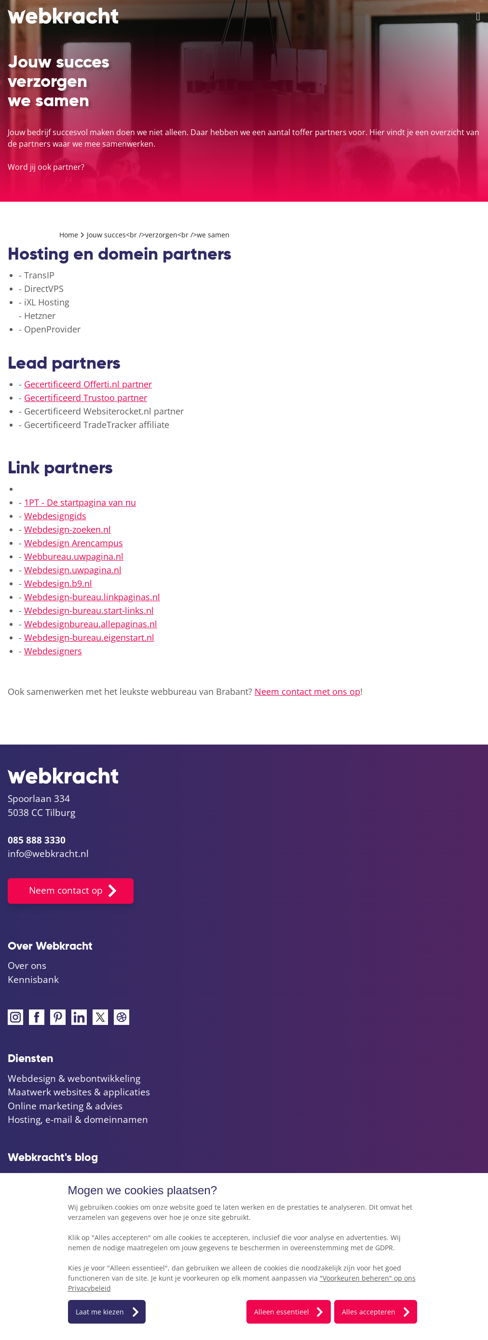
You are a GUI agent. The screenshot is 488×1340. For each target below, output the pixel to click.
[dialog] (244, 1256)
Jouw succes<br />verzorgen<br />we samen (158, 234)
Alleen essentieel (281, 1311)
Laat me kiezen (100, 1311)
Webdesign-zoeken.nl (67, 529)
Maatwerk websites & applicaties (79, 1092)
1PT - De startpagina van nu (80, 502)
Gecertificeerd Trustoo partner (85, 397)
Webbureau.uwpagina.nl (73, 556)
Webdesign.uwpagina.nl (73, 570)
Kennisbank (33, 979)
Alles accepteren (368, 1311)
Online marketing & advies (65, 1106)
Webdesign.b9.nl (58, 583)
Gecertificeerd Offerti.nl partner (88, 384)
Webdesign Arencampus (73, 543)
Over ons (27, 965)
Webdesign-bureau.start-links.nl (89, 610)
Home (69, 234)
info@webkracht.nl (48, 853)
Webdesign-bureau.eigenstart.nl (89, 637)
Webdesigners (53, 651)
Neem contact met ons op (307, 691)
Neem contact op (66, 890)
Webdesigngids (55, 516)
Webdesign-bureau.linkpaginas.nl (92, 597)
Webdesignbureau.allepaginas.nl (90, 624)
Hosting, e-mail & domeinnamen (78, 1119)
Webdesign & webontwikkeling (74, 1078)
